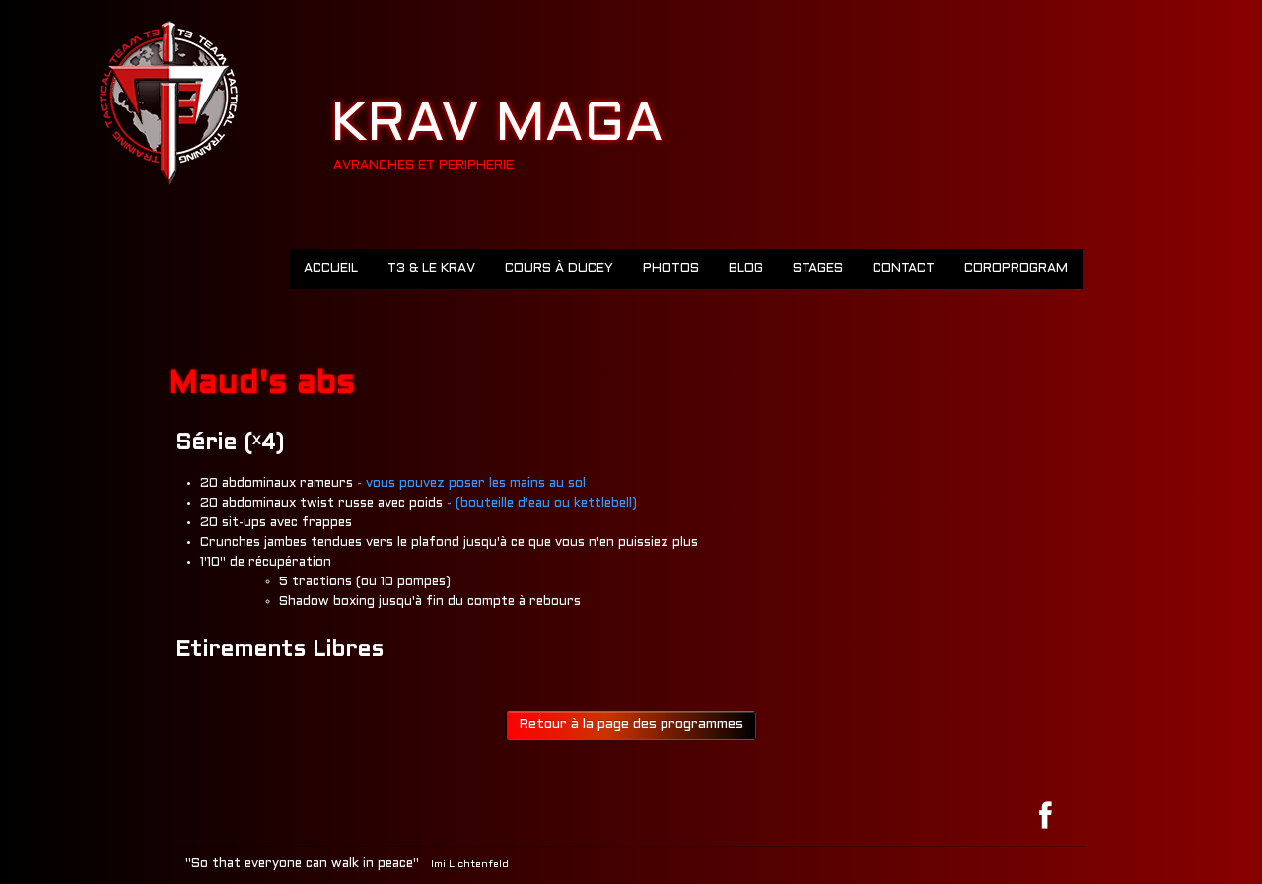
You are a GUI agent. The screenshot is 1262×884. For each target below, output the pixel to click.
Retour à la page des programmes (631, 724)
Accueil (331, 269)
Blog (746, 269)
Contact (904, 269)
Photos (671, 269)
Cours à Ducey (559, 269)
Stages (818, 269)
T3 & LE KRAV (431, 269)
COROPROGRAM (1016, 269)
